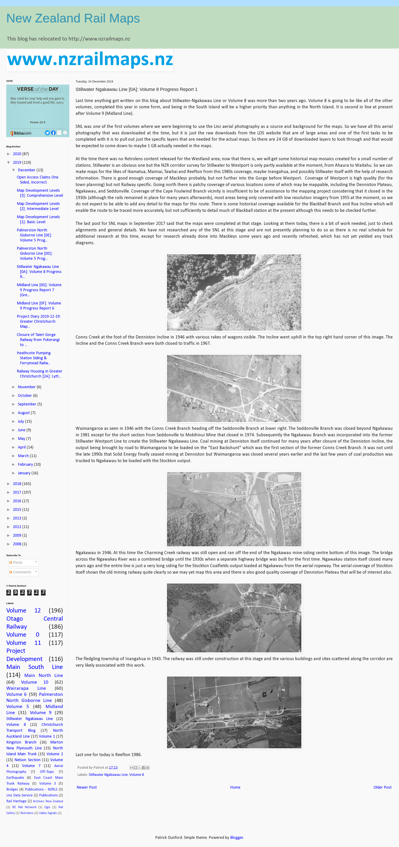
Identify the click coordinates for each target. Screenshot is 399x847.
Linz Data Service (19, 795)
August (24, 413)
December (27, 170)
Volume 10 (34, 682)
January (25, 473)
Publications (48, 795)
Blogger (236, 838)
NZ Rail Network (24, 807)
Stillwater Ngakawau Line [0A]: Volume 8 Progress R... (39, 272)
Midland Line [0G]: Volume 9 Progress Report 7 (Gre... (39, 290)
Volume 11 (23, 643)
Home (235, 787)
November (27, 387)
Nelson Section (27, 760)
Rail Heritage (16, 801)
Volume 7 (31, 766)
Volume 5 (17, 706)
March (24, 456)
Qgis (47, 807)
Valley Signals (48, 813)
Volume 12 (23, 610)
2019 (17, 163)
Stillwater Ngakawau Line (108, 775)
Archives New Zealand (48, 801)
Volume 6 (16, 694)
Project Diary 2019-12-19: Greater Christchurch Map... (39, 322)
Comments (20, 572)
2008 (17, 544)
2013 (17, 518)
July (21, 422)
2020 (17, 154)
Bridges (12, 790)
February (26, 465)
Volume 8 (136, 775)
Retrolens (27, 813)
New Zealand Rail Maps (73, 18)
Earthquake (15, 778)
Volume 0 (22, 635)
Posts (15, 563)
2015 (17, 510)
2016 (17, 501)
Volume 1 (47, 736)
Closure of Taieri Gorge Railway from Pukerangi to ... (38, 340)
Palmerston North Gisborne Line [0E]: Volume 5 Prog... (34, 235)
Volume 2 (55, 754)
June (22, 430)
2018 (17, 484)
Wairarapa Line (26, 688)
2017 (17, 492)
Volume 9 (40, 712)
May (22, 439)
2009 (17, 536)
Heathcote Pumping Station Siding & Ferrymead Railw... (34, 358)
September (27, 404)
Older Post (383, 787)
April (22, 447)
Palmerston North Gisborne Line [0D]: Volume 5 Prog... (35, 253)
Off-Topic (47, 772)
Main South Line (34, 667)
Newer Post (87, 787)
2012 (17, 527)
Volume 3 (47, 784)
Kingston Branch (21, 742)
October (25, 396)
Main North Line (43, 675)
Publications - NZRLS (41, 790)
